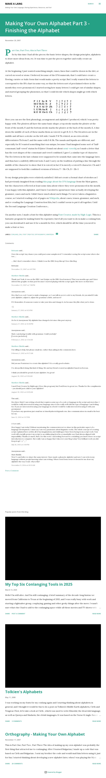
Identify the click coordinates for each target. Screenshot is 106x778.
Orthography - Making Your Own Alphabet (45, 734)
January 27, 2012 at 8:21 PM (21, 310)
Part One (15, 50)
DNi (20, 234)
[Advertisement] (53, 492)
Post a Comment (12, 471)
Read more (96, 614)
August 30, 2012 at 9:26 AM (21, 376)
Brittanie (15, 250)
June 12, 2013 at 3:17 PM (20, 417)
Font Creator (28, 234)
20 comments (17, 764)
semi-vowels (69, 148)
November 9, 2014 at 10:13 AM (23, 465)
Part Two (24, 50)
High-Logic (86, 214)
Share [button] (96, 234)
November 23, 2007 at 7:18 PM (23, 285)
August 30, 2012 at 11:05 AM (22, 392)
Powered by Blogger (53, 772)
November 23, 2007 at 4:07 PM (23, 269)
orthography (40, 234)
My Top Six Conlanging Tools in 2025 (39, 584)
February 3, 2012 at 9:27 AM (22, 353)
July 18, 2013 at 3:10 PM (20, 445)
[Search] (90, 3)
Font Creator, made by (69, 214)
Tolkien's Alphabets (23, 691)
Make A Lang (13, 3)
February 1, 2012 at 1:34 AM (22, 340)
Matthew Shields (18, 276)
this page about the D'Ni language (59, 181)
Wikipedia (54, 198)
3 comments (17, 721)
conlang (14, 234)
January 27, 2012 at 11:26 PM (22, 324)
